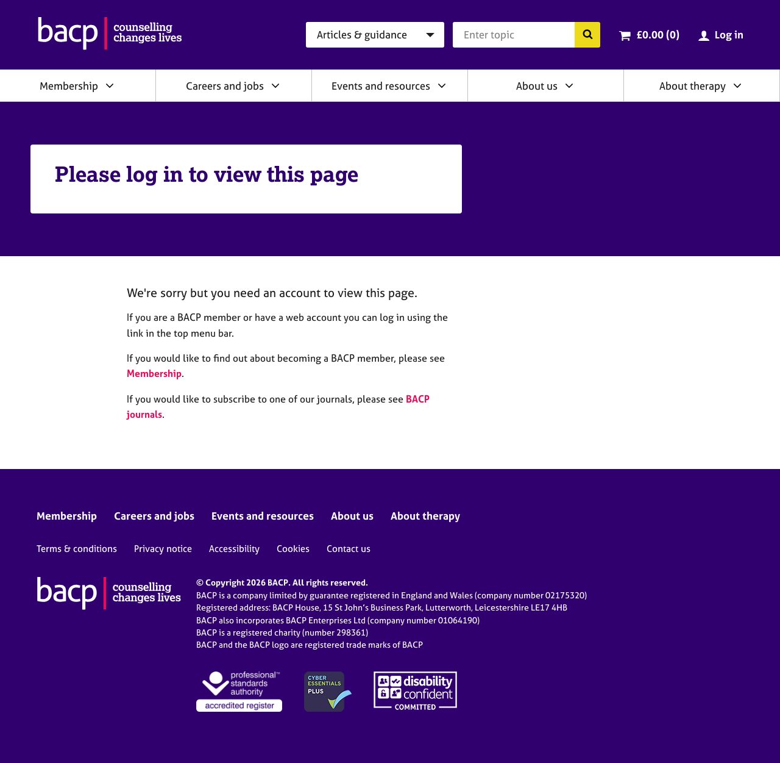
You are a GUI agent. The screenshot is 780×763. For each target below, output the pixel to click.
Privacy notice (163, 548)
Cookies (293, 548)
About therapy (692, 85)
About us (537, 85)
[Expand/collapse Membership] (109, 85)
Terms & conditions (77, 548)
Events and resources (381, 85)
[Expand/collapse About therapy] (737, 85)
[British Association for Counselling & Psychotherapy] (110, 34)
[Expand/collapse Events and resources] (441, 85)
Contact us (348, 548)
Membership (69, 85)
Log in (729, 34)
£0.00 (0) (657, 34)
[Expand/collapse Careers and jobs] (275, 85)
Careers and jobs (225, 85)
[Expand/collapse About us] (569, 85)
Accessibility (234, 548)
